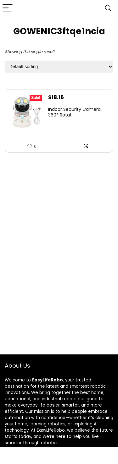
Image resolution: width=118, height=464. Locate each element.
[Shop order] (59, 67)
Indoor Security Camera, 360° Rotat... (75, 112)
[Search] (108, 8)
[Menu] (7, 8)
